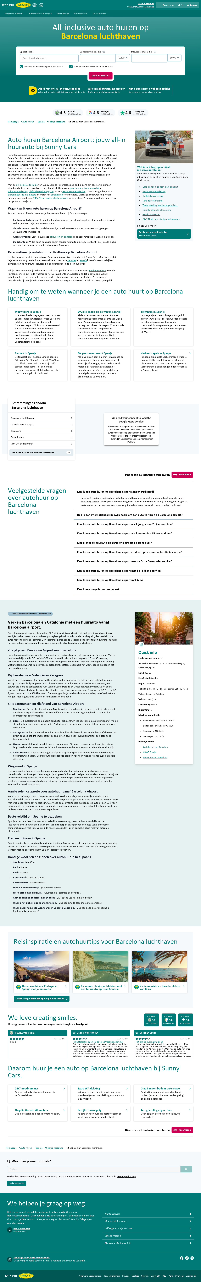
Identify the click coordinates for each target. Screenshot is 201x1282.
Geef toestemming (17, 1183)
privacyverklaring (126, 1176)
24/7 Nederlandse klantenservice (50, 198)
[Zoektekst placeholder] (93, 1169)
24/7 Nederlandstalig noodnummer (161, 219)
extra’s (83, 260)
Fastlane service (97, 270)
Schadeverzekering (152, 200)
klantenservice (148, 7)
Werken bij (191, 1276)
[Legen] (76, 58)
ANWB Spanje (149, 752)
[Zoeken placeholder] (186, 1169)
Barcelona (42, 431)
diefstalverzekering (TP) (41, 191)
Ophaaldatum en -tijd (92, 52)
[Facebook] (181, 1258)
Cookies (135, 1276)
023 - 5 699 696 (21, 1228)
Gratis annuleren (151, 214)
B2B (164, 1276)
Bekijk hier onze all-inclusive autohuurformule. (164, 234)
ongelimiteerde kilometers (22, 194)
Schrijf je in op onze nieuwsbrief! (31, 1257)
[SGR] (41, 5)
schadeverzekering (18, 191)
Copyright (155, 1276)
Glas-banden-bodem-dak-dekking (160, 187)
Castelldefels (42, 437)
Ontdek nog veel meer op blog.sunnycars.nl (42, 998)
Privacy (125, 1276)
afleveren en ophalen (61, 237)
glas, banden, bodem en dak (84, 188)
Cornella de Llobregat (42, 424)
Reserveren (182, 474)
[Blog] (192, 1258)
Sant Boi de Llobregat (42, 443)
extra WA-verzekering (73, 191)
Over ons (179, 1276)
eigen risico (57, 194)
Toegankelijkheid (112, 1276)
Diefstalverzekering (153, 196)
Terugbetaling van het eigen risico (160, 205)
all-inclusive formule (27, 185)
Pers (171, 1276)
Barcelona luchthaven (42, 418)
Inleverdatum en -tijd (143, 52)
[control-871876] (98, 58)
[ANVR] (34, 5)
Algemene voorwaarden (90, 1276)
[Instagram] (187, 1258)
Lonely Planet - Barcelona (155, 757)
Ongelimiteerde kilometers (157, 210)
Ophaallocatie (27, 52)
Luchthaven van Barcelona (155, 747)
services (71, 260)
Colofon (145, 1276)
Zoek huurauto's (100, 75)
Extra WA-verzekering (154, 191)
